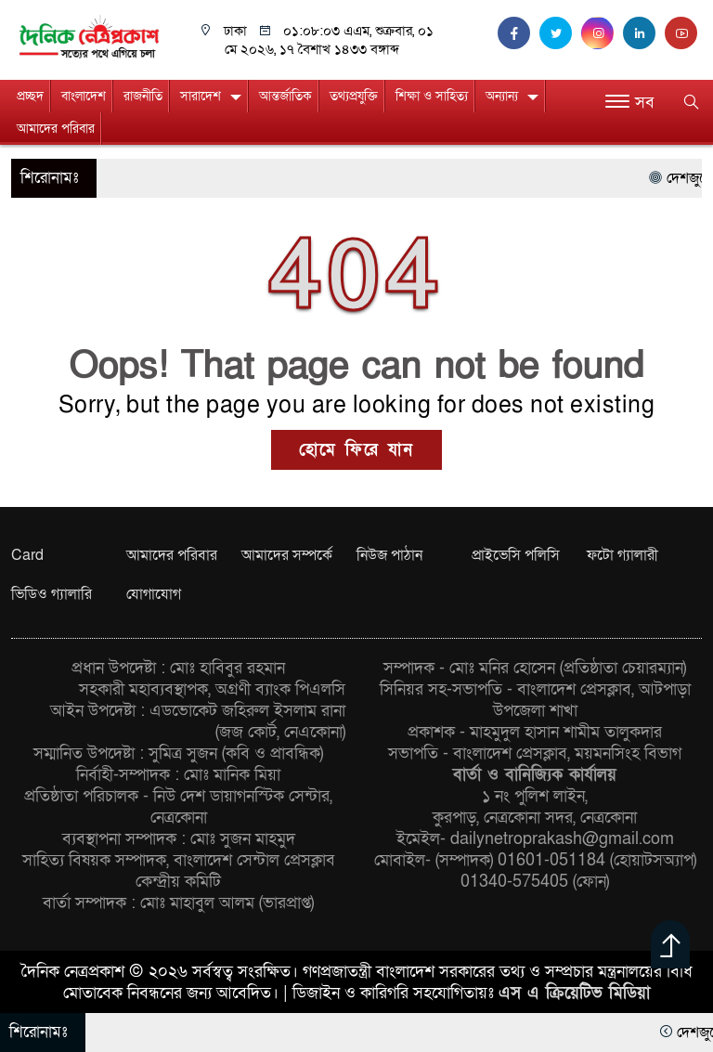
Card (27, 555)
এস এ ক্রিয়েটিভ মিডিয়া (574, 993)
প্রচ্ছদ (30, 96)
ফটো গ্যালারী (622, 555)
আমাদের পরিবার (56, 128)
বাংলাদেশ (83, 96)
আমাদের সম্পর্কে (286, 555)
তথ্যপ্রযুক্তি (354, 96)
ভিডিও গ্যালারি (51, 594)
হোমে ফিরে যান (356, 450)
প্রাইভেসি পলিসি (516, 555)
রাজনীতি (142, 96)
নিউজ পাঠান (389, 555)
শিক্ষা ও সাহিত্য (431, 96)
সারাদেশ (200, 96)
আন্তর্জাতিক (285, 96)
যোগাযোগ (153, 594)
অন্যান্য (502, 96)
